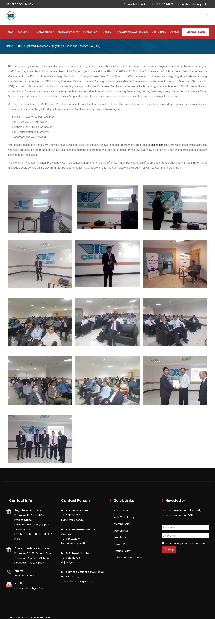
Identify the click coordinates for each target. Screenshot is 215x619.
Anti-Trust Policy (124, 517)
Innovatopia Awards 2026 (132, 32)
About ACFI (24, 32)
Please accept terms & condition (184, 543)
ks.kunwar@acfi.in (72, 520)
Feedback (120, 537)
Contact (175, 32)
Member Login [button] (196, 32)
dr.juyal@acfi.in (70, 562)
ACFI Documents (67, 32)
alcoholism (157, 144)
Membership (44, 32)
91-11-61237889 (164, 4)
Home (9, 32)
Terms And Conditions (128, 557)
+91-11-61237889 (24, 575)
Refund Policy (122, 551)
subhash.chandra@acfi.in (77, 581)
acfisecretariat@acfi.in (195, 4)
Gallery (107, 32)
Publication (90, 32)
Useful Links (159, 32)
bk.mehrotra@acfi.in (73, 543)
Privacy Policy (122, 544)
